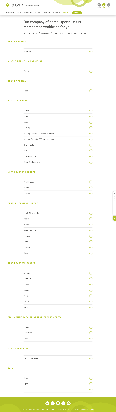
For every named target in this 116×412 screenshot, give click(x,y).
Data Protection (34, 409)
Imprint (24, 409)
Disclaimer (45, 409)
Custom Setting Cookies (65, 409)
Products (47, 13)
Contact (53, 409)
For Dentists (10, 13)
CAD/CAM (37, 13)
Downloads (56, 13)
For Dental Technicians (24, 13)
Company (66, 13)
